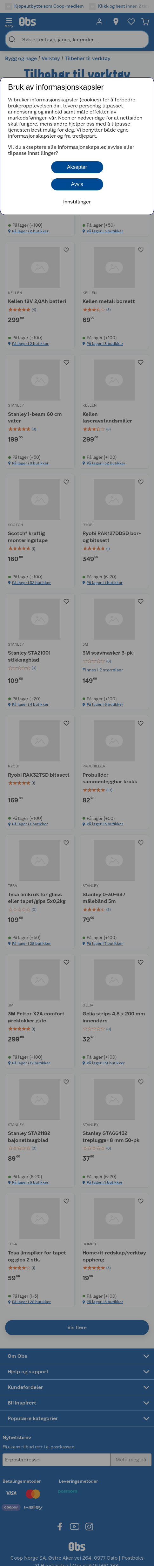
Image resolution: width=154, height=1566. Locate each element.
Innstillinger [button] (77, 202)
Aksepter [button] (77, 167)
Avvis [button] (77, 184)
